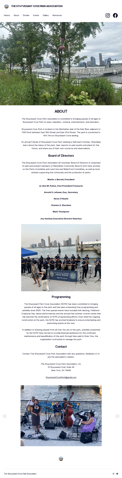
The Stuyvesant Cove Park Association (36, 6)
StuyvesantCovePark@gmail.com (61, 377)
